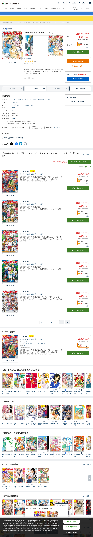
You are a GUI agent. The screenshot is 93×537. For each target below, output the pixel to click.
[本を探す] (84, 3)
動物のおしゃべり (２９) (43, 490)
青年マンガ (13, 140)
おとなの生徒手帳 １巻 (31, 458)
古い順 (81, 170)
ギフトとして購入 (77, 104)
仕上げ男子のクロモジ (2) (79, 427)
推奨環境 (57, 130)
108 (13, 121)
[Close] (91, 527)
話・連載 (19, 8)
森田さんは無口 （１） (54, 395)
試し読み (12, 66)
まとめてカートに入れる (79, 164)
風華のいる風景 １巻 (7, 458)
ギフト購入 (71, 100)
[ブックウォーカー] (10, 3)
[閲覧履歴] (74, 3)
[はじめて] (69, 3)
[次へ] (26, 49)
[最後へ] (67, 325)
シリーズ (39, 91)
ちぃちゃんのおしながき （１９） (32, 237)
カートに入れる (77, 55)
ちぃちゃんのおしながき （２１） (32, 177)
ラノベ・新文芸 (44, 8)
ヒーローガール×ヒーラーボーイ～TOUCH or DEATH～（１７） (31, 427)
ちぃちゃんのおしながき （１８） (32, 267)
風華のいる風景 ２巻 (67, 458)
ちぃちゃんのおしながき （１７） (32, 297)
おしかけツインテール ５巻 (31, 490)
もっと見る (87, 157)
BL (63, 8)
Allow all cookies (71, 521)
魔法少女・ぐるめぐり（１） (55, 458)
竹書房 (13, 110)
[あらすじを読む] (41, 182)
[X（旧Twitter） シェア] (12, 147)
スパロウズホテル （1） (31, 395)
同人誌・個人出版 (55, 8)
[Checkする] (21, 61)
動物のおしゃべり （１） (19, 395)
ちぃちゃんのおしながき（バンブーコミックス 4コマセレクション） (32, 102)
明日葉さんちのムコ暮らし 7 (43, 427)
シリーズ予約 (72, 77)
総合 (5, 8)
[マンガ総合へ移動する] (20, 25)
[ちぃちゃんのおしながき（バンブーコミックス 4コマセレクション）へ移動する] (38, 25)
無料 (87, 8)
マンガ (25, 8)
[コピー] (25, 147)
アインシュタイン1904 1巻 (67, 427)
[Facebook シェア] (16, 147)
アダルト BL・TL (75, 8)
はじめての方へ (77, 69)
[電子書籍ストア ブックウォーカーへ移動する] (8, 25)
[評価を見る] (30, 65)
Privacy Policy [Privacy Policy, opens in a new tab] (48, 530)
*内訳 (87, 50)
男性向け (5, 140)
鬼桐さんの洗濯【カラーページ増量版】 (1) (67, 395)
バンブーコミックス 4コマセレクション (23, 108)
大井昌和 (28, 61)
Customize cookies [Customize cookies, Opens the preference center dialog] (71, 532)
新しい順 (88, 170)
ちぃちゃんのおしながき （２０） (32, 207)
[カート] (79, 3)
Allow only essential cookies (71, 527)
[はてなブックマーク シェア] (21, 147)
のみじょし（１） (42, 394)
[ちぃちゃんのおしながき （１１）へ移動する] (62, 25)
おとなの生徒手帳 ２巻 (79, 458)
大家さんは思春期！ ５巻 (19, 490)
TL (69, 8)
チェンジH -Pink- (54, 426)
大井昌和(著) (15, 105)
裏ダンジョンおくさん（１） (7, 427)
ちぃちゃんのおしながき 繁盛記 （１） (7, 395)
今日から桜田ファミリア (19, 458)
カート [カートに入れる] (77, 191)
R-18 (82, 8)
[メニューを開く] (90, 3)
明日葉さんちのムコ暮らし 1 (43, 458)
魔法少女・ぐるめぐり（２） (19, 427)
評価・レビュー (80, 91)
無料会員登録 (78, 64)
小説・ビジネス (34, 8)
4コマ (20, 140)
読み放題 (12, 8)
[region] (46, 527)
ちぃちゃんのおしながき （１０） (7, 490)
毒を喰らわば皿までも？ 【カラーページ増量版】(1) (79, 395)
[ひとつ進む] (61, 325)
